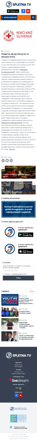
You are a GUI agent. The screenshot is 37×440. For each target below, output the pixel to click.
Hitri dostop (9, 17)
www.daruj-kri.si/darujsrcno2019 (11, 123)
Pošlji (18, 278)
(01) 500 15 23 (19, 372)
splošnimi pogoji (16, 274)
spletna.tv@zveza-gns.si (19, 373)
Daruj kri (12, 149)
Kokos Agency (24, 438)
